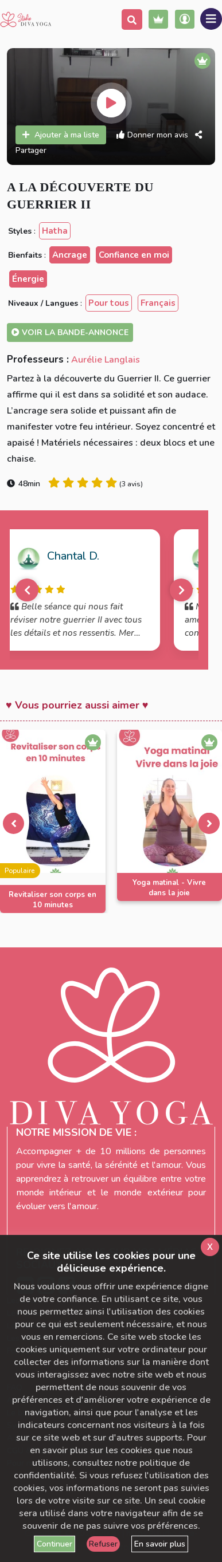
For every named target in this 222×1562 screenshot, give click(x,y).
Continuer (54, 1544)
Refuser (103, 1544)
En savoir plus (159, 1544)
